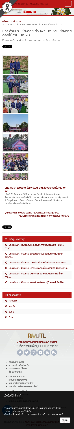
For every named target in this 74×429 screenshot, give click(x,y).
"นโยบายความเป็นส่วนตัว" (36, 414)
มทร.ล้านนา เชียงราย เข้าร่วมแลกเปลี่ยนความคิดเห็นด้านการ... (36, 268)
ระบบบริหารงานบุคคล (18, 380)
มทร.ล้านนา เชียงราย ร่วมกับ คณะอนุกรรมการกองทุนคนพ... (32, 212)
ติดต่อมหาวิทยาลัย (16, 362)
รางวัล (10, 306)
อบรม (9, 311)
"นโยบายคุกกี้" (58, 414)
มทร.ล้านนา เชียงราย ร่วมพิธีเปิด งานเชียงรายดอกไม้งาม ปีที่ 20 (35, 189)
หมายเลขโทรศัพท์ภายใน (19, 365)
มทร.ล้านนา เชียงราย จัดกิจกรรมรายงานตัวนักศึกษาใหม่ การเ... (34, 275)
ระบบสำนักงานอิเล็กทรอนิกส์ (21, 383)
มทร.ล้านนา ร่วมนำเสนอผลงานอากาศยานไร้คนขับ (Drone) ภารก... (34, 246)
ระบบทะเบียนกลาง (16, 376)
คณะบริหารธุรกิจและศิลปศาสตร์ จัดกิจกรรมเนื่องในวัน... (44, 216)
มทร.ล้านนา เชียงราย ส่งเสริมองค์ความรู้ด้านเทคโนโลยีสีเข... (35, 282)
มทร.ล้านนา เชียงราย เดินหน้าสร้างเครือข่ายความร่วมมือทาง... (36, 262)
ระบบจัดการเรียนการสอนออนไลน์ (23, 386)
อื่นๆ (9, 317)
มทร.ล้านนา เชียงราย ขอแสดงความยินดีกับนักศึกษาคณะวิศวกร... (34, 255)
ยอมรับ (65, 420)
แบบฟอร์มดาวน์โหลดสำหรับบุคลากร (18, 370)
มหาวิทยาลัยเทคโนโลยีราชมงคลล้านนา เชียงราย (25, 4)
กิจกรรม (11, 300)
